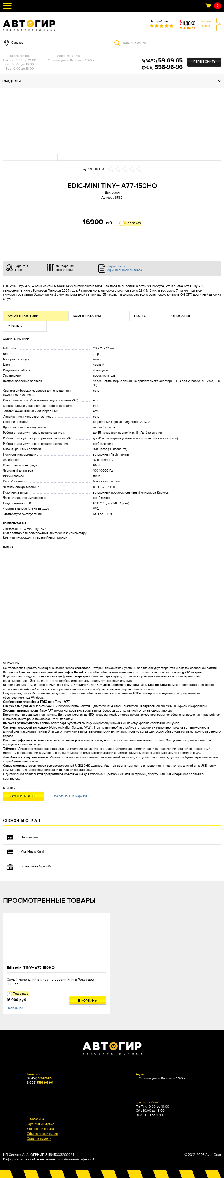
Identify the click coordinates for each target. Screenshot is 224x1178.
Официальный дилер (42, 1134)
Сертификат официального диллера (124, 268)
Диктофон (112, 192)
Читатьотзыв (206, 24)
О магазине (35, 1119)
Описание (181, 316)
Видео (140, 316)
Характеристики (23, 316)
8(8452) (162, 61)
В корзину (87, 1000)
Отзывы (15, 326)
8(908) (161, 67)
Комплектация (87, 316)
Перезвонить (204, 62)
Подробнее (15, 1008)
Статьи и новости (39, 1139)
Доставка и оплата (40, 1129)
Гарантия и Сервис (40, 1124)
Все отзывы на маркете (70, 796)
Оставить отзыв (23, 796)
